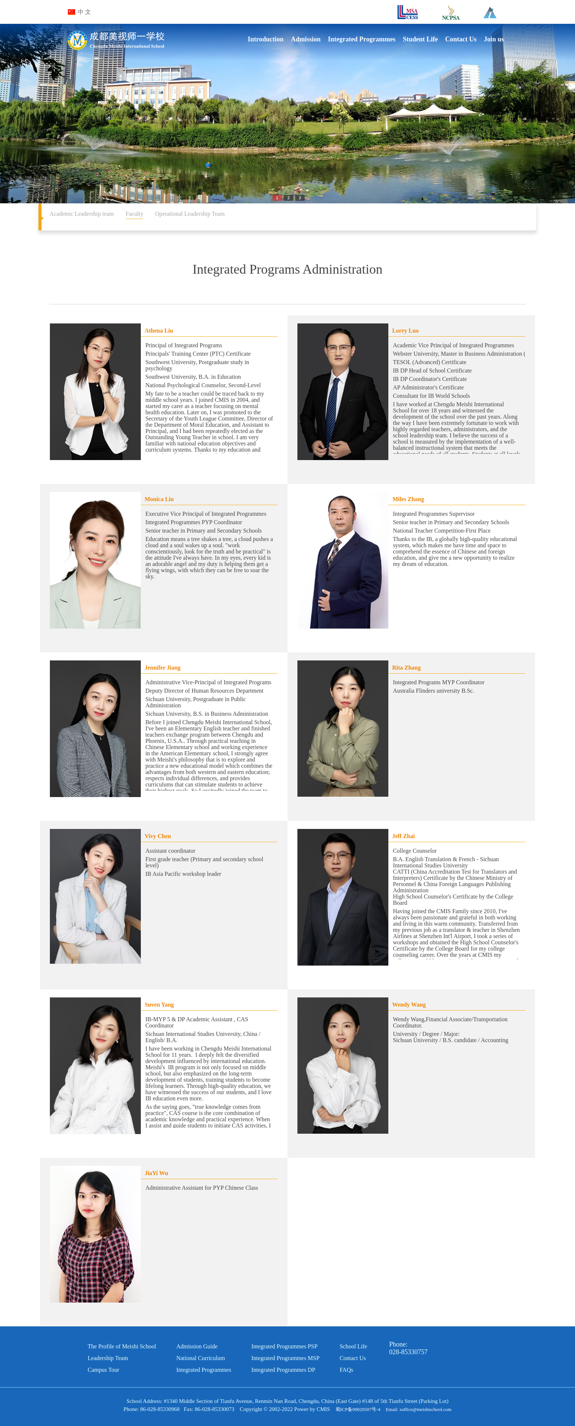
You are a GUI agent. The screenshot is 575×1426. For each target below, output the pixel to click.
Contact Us (353, 1358)
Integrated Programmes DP (283, 1370)
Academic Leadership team (82, 214)
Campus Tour (103, 1370)
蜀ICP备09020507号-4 (358, 1409)
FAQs (346, 1370)
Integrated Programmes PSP (284, 1346)
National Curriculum (200, 1358)
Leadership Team (108, 1358)
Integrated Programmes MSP (285, 1358)
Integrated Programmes (203, 1370)
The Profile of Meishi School (122, 1346)
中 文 (84, 12)
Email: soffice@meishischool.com (418, 1409)
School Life (353, 1346)
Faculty (134, 214)
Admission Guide (196, 1346)
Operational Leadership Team (190, 214)
